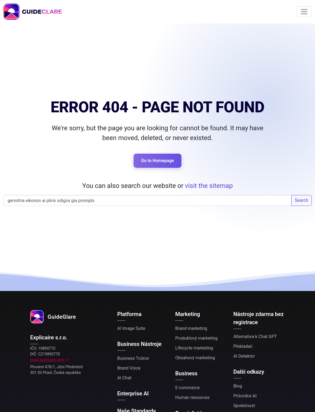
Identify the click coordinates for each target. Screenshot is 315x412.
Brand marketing (191, 328)
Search (301, 200)
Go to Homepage (157, 160)
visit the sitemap (209, 186)
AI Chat (124, 377)
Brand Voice (128, 368)
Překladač (243, 346)
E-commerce (187, 387)
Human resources (192, 397)
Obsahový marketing (195, 357)
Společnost (244, 405)
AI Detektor (244, 356)
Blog (237, 386)
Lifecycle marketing (194, 348)
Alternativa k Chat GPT (255, 336)
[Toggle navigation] (304, 11)
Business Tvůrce (133, 358)
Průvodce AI (245, 395)
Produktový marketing (196, 338)
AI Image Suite (131, 328)
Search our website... (147, 200)
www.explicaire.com (47, 360)
